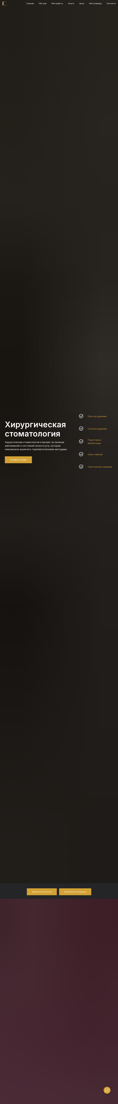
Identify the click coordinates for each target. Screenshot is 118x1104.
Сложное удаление (97, 429)
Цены (81, 3)
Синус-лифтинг (95, 454)
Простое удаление (97, 416)
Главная (30, 3)
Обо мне (42, 3)
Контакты (111, 3)
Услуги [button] (71, 3)
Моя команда (95, 3)
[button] (42, 891)
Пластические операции (100, 467)
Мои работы (57, 3)
